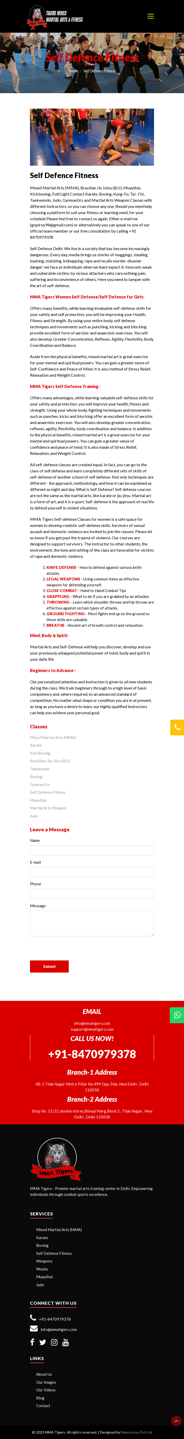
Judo (34, 816)
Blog (40, 1398)
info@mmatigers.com (92, 1023)
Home (73, 70)
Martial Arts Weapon (48, 808)
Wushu (42, 1269)
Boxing (36, 776)
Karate (36, 745)
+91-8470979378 (50, 1318)
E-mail (35, 862)
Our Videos (46, 1390)
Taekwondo (40, 768)
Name (35, 840)
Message (38, 905)
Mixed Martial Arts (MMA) (53, 737)
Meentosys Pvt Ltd (136, 1432)
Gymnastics (40, 784)
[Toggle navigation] (150, 16)
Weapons (44, 1261)
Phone (35, 883)
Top (176, 1421)
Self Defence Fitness (48, 792)
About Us (44, 1374)
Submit (49, 966)
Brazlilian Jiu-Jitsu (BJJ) (50, 760)
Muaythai (38, 800)
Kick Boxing (40, 753)
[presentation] (73, 950)
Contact (43, 1405)
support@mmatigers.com (92, 1029)
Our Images (46, 1382)
